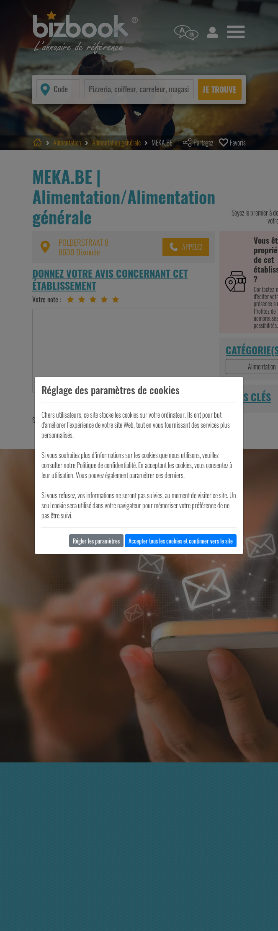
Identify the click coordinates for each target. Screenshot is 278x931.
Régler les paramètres (96, 540)
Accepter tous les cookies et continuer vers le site (181, 540)
